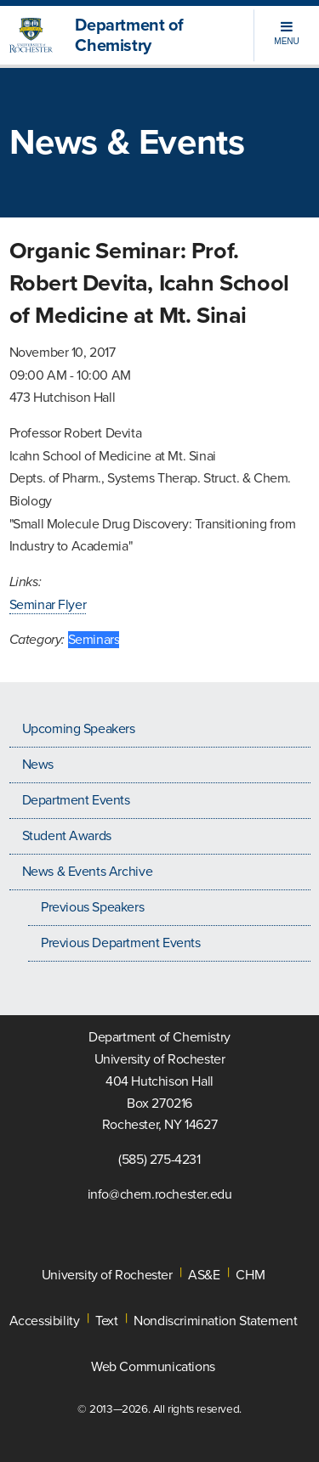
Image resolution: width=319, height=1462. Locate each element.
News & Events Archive (87, 871)
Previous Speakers (92, 907)
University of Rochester (107, 1275)
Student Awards (66, 835)
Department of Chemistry (129, 35)
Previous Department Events (121, 942)
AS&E (203, 1275)
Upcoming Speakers (78, 728)
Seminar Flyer (48, 604)
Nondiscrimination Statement (215, 1320)
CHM (250, 1275)
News (38, 764)
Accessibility (44, 1320)
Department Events (76, 800)
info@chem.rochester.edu (160, 1194)
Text (106, 1320)
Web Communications (153, 1366)
